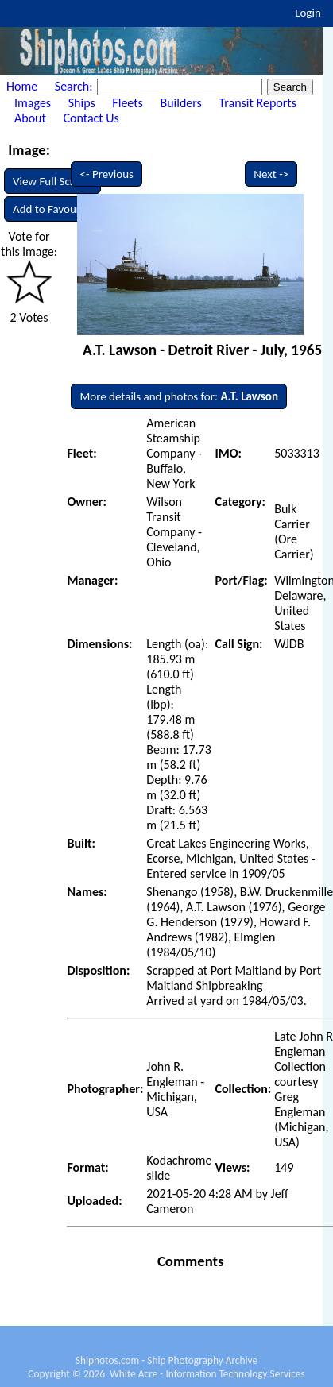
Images (32, 102)
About (30, 118)
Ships (81, 102)
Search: (75, 86)
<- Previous (106, 174)
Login (308, 13)
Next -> (271, 174)
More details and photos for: (178, 396)
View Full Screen (52, 181)
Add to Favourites (55, 209)
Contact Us (91, 118)
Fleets (127, 102)
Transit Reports (257, 102)
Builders (180, 102)
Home (21, 86)
